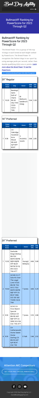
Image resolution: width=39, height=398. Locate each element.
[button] (32, 9)
